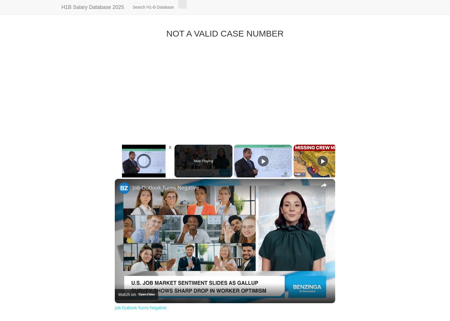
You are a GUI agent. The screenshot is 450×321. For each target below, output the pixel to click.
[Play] (263, 161)
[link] (124, 188)
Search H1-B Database (153, 7)
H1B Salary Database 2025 (92, 7)
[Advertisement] (225, 90)
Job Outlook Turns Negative (166, 187)
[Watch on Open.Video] (136, 294)
